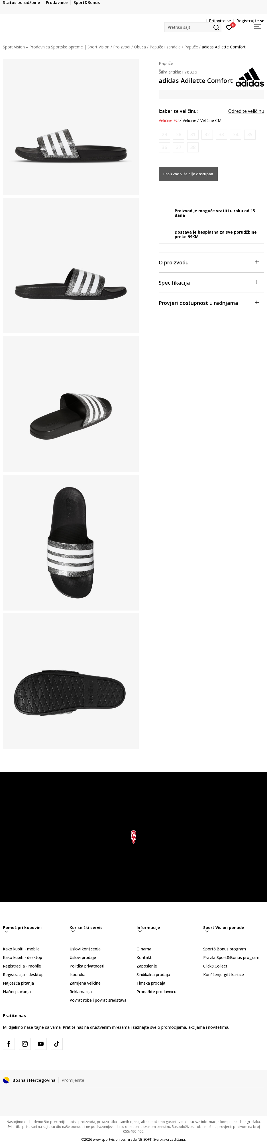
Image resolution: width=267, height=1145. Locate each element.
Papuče (191, 47)
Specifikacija (208, 282)
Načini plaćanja (17, 991)
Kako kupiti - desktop (22, 957)
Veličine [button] (189, 120)
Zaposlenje (146, 966)
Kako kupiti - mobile (21, 949)
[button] (192, 27)
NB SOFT (145, 1139)
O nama (143, 949)
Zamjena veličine (85, 983)
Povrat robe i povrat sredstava (98, 1000)
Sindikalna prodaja (153, 974)
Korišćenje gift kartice (223, 974)
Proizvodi (121, 47)
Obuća (140, 47)
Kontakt (144, 957)
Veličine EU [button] (169, 120)
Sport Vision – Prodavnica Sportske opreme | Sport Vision (56, 47)
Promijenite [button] (73, 1080)
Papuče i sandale (165, 47)
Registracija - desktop (23, 974)
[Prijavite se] (229, 27)
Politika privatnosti (87, 966)
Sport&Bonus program (224, 949)
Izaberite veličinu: (178, 111)
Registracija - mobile (22, 966)
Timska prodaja (150, 983)
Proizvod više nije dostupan (188, 173)
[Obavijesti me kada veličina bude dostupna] (164, 135)
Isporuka (77, 974)
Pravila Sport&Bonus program (231, 957)
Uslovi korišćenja (85, 949)
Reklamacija (81, 991)
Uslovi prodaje (83, 957)
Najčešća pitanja (18, 983)
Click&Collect (215, 966)
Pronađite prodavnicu (156, 991)
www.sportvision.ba (109, 1139)
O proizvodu (208, 262)
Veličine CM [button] (210, 120)
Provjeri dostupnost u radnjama (208, 302)
